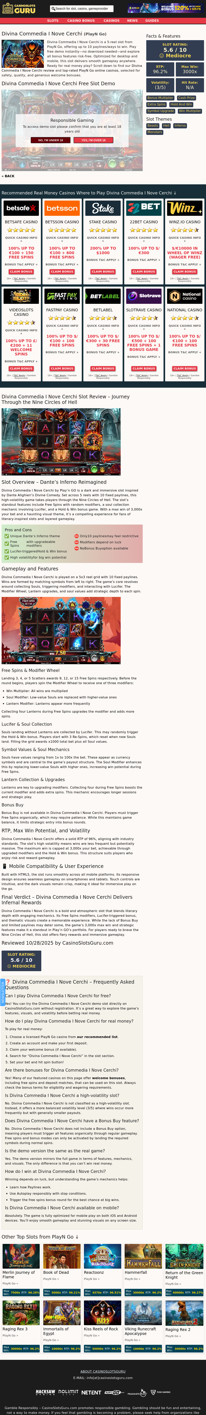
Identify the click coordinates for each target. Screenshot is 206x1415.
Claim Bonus (21, 271)
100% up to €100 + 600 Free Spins (62, 253)
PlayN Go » (10, 1283)
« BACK (8, 176)
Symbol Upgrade (160, 111)
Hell (166, 125)
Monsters (154, 132)
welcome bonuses (108, 1078)
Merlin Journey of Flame (19, 1274)
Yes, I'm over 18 (94, 140)
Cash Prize (186, 98)
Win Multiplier (190, 111)
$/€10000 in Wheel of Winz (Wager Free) (184, 253)
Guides (152, 21)
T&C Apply (19, 278)
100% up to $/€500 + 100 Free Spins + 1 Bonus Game (144, 343)
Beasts (152, 125)
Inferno (180, 125)
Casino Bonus (81, 21)
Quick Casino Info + (21, 239)
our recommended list (97, 1037)
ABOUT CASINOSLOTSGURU (102, 1371)
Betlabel (103, 310)
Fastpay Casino (62, 310)
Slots (53, 21)
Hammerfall (136, 1272)
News (132, 21)
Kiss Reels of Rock (101, 1329)
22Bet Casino (144, 222)
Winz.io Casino (185, 222)
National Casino (184, 310)
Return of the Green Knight (184, 1275)
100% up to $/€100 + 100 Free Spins (62, 341)
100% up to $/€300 (144, 250)
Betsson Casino (62, 222)
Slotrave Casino (144, 310)
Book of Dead (56, 1272)
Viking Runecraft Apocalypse (140, 1331)
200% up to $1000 (103, 250)
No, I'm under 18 (50, 140)
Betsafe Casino (21, 222)
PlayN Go (95, 34)
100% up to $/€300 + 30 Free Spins (103, 341)
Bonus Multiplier (160, 98)
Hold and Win (181, 104)
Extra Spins (156, 104)
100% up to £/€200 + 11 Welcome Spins (21, 347)
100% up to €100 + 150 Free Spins (21, 253)
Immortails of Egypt (55, 1331)
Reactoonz (94, 1272)
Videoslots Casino (21, 312)
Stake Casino (103, 222)
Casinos (111, 21)
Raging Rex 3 (15, 1329)
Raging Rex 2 (178, 1329)
